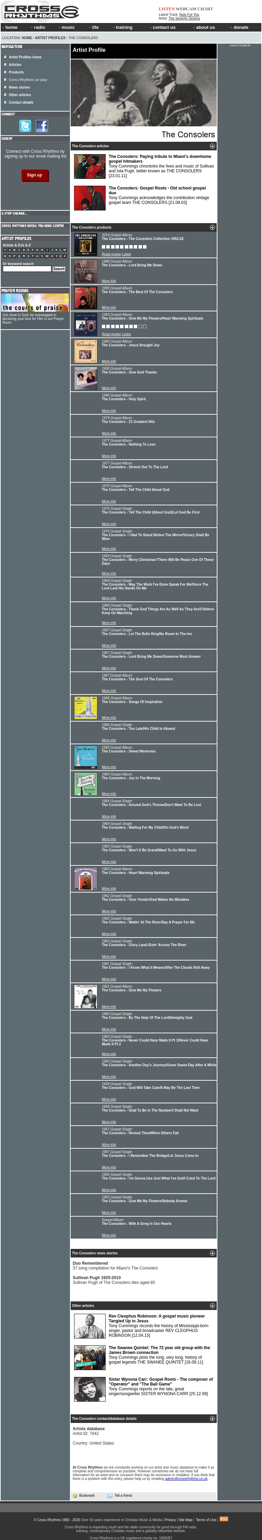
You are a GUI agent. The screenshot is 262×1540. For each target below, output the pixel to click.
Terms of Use (206, 1520)
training (122, 27)
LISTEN (167, 8)
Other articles (20, 95)
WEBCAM (186, 8)
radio (37, 27)
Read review (111, 254)
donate (239, 27)
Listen (126, 254)
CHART (205, 8)
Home (27, 38)
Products (16, 72)
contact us (163, 27)
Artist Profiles (50, 38)
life (93, 27)
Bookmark (83, 1495)
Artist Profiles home (25, 57)
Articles (15, 65)
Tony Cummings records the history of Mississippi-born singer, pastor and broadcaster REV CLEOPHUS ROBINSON (141, 1326)
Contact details (21, 102)
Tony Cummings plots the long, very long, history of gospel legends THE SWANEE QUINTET (142, 1357)
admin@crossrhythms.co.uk (186, 1479)
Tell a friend (119, 1495)
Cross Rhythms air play (28, 80)
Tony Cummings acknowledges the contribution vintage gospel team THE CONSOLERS (141, 198)
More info (109, 281)
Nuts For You (189, 14)
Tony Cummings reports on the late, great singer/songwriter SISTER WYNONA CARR (143, 1389)
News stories (19, 87)
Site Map (185, 1520)
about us (203, 27)
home (9, 27)
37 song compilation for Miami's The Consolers (115, 1266)
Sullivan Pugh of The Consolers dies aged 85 (114, 1280)
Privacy (170, 1520)
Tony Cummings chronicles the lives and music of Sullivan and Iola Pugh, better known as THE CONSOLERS (144, 166)
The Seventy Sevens (184, 18)
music (66, 27)
